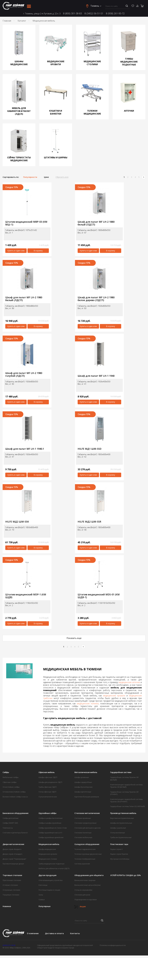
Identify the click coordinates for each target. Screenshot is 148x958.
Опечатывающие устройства (50, 880)
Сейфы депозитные (10, 818)
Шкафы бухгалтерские (83, 787)
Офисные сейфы (9, 782)
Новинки (7, 906)
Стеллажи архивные (82, 818)
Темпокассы (8, 828)
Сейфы (6, 772)
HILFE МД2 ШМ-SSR (89, 521)
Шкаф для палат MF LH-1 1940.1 (24, 448)
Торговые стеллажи (12, 875)
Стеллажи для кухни (82, 895)
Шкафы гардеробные (83, 782)
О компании (33, 933)
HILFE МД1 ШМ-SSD (89, 448)
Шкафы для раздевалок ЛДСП (50, 782)
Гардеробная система (120, 772)
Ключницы (43, 885)
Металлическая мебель (85, 772)
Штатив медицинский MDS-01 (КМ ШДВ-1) (99, 596)
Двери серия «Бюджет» (12, 849)
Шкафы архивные (81, 777)
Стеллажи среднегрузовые (85, 823)
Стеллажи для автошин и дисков (87, 828)
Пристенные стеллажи (12, 880)
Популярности (30, 177)
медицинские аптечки (129, 682)
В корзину (38, 250)
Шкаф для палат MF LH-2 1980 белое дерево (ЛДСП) (96, 298)
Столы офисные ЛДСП (47, 792)
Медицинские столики (48, 859)
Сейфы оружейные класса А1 (50, 832)
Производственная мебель (123, 813)
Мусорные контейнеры (119, 859)
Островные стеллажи (11, 890)
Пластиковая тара (119, 844)
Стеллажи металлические (87, 813)
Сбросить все (62, 177)
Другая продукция (47, 875)
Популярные (44, 906)
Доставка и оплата (54, 933)
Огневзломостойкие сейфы (14, 792)
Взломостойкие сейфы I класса (15, 796)
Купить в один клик (16, 250)
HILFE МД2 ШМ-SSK (17, 521)
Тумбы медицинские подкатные (51, 863)
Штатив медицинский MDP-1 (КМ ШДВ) (25, 596)
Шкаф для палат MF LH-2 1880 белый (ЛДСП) (96, 223)
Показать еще (74, 638)
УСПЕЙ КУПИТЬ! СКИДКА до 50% (125, 875)
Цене (46, 177)
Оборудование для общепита (89, 875)
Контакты (75, 933)
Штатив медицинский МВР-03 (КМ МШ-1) (26, 223)
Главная (7, 20)
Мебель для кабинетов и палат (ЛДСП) (54, 868)
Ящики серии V (116, 849)
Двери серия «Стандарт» (12, 854)
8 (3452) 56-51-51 (93, 13)
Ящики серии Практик (119, 854)
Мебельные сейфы (10, 777)
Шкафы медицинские (47, 849)
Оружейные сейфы (47, 813)
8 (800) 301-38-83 (72, 13)
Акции (80, 906)
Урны (41, 895)
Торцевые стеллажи (11, 895)
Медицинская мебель (49, 844)
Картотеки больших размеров (86, 796)
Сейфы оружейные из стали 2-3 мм (53, 828)
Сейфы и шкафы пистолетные (51, 818)
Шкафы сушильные (118, 828)
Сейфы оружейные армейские (51, 837)
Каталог (22, 20)
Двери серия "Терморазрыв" (14, 859)
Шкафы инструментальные (121, 823)
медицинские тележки (88, 703)
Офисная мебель (47, 772)
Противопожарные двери (13, 863)
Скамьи (42, 899)
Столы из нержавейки (83, 890)
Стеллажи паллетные (82, 832)
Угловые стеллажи (10, 885)
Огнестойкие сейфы (11, 787)
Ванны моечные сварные (84, 880)
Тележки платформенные (84, 859)
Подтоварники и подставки (85, 899)
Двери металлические (13, 844)
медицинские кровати (114, 695)
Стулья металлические (48, 796)
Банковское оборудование (15, 813)
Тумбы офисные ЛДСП (48, 787)
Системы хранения (82, 863)
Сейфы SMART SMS (10, 823)
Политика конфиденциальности (113, 945)
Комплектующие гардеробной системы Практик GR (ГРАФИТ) (126, 800)
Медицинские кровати (48, 854)
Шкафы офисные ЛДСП (48, 777)
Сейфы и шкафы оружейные (50, 823)
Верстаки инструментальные (122, 818)
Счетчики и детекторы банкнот (15, 832)
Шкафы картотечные (82, 792)
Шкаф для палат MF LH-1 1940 (96, 375)
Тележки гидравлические (85, 849)
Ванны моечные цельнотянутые (87, 885)
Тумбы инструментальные (120, 837)
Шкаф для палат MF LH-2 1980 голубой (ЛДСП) (23, 374)
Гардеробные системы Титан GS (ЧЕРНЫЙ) (127, 806)
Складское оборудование (86, 844)
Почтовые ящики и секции (49, 890)
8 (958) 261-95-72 (115, 13)
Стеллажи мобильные (83, 837)
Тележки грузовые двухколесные (88, 854)
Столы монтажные (117, 832)
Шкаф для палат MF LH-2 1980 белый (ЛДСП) (23, 298)
